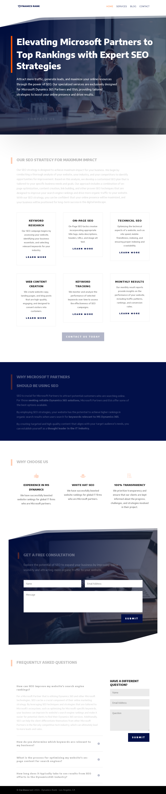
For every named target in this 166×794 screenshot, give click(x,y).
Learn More (36, 257)
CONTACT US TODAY (83, 336)
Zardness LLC (26, 790)
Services (121, 6)
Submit (132, 618)
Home (109, 6)
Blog (133, 6)
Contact (144, 6)
